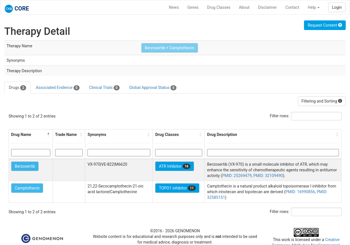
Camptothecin (27, 188)
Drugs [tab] (17, 87)
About (244, 7)
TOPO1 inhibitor (177, 188)
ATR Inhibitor (174, 166)
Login (337, 7)
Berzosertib (25, 166)
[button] (48, 134)
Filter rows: (279, 116)
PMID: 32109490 (268, 175)
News (174, 7)
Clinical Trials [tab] (104, 87)
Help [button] (314, 7)
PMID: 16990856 (300, 191)
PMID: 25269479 (237, 175)
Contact (292, 7)
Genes (193, 7)
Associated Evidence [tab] (57, 87)
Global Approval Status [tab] (152, 87)
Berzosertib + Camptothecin (169, 48)
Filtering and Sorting (321, 101)
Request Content (325, 25)
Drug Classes (218, 7)
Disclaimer (267, 7)
